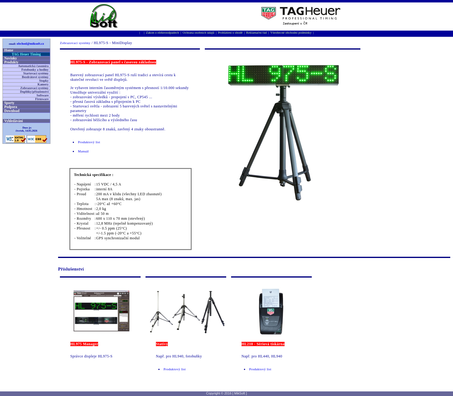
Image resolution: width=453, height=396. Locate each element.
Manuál (83, 151)
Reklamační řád (256, 32)
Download (12, 111)
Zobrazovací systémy (75, 43)
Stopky (44, 80)
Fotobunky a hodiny (35, 69)
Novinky (10, 58)
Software (43, 95)
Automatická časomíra (33, 66)
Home (8, 50)
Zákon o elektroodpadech (162, 32)
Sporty (9, 103)
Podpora (10, 107)
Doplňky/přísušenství (34, 91)
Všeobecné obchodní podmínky (290, 32)
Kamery (43, 84)
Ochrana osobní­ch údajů (199, 32)
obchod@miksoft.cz (30, 43)
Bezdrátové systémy (35, 77)
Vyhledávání (13, 121)
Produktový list (89, 142)
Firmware (42, 99)
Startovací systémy (36, 73)
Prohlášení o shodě (230, 32)
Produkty (11, 62)
